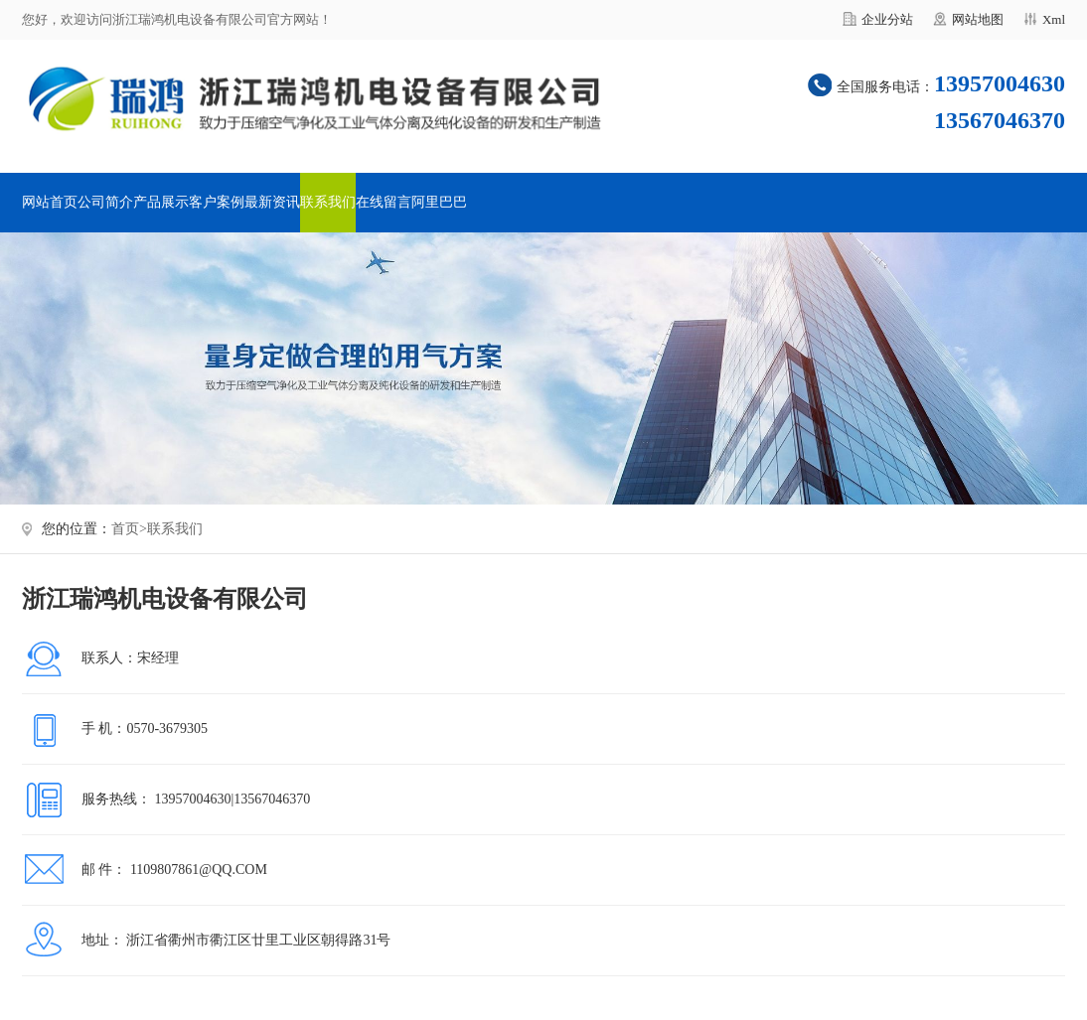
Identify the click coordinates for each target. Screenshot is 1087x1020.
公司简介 (105, 202)
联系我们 (328, 202)
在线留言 (383, 202)
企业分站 (887, 19)
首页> (129, 528)
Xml (1053, 19)
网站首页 (50, 202)
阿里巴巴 (439, 202)
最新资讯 (272, 202)
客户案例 (216, 202)
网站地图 (978, 19)
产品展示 (161, 202)
